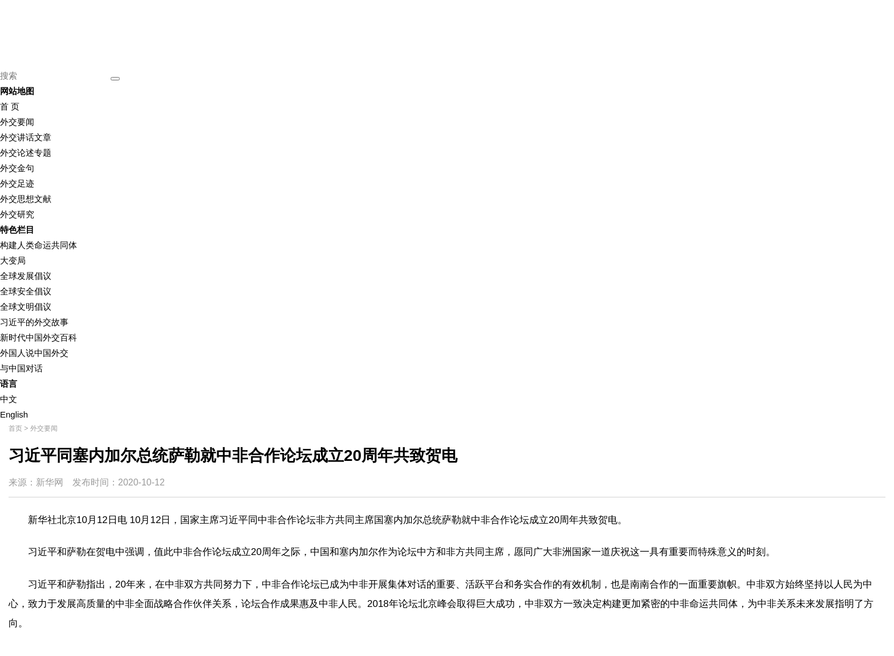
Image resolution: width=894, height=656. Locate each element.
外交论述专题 (25, 152)
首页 (15, 428)
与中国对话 (21, 368)
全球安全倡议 (25, 291)
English (14, 414)
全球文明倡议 (25, 306)
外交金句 (17, 168)
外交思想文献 (25, 199)
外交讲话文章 (25, 137)
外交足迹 (17, 183)
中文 (8, 399)
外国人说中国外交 (34, 353)
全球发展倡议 (25, 276)
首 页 (9, 106)
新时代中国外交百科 (38, 337)
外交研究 (17, 214)
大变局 (13, 260)
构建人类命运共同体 (38, 245)
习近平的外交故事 (34, 322)
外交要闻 (17, 122)
